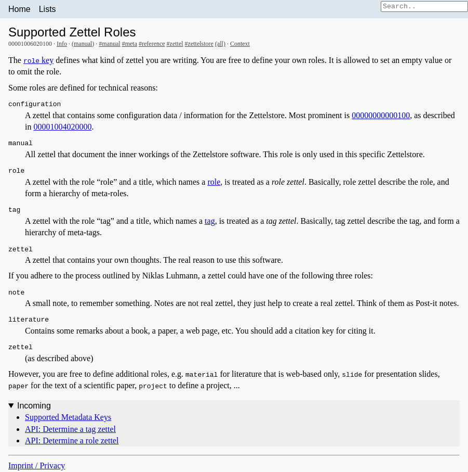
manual (83, 43)
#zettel (175, 43)
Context (240, 43)
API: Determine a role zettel (71, 440)
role (213, 181)
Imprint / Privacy (36, 465)
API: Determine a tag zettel (70, 429)
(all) (220, 43)
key (38, 60)
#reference (152, 43)
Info (62, 43)
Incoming (34, 405)
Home (19, 9)
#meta (129, 43)
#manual (109, 43)
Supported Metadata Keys (68, 417)
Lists (47, 9)
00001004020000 (62, 126)
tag (210, 220)
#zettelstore (199, 43)
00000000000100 (381, 115)
